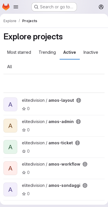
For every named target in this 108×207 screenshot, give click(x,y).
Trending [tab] (47, 52)
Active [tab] (69, 52)
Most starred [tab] (19, 52)
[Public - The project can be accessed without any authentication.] (78, 100)
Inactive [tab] (91, 52)
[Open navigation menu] (15, 7)
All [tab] (9, 66)
